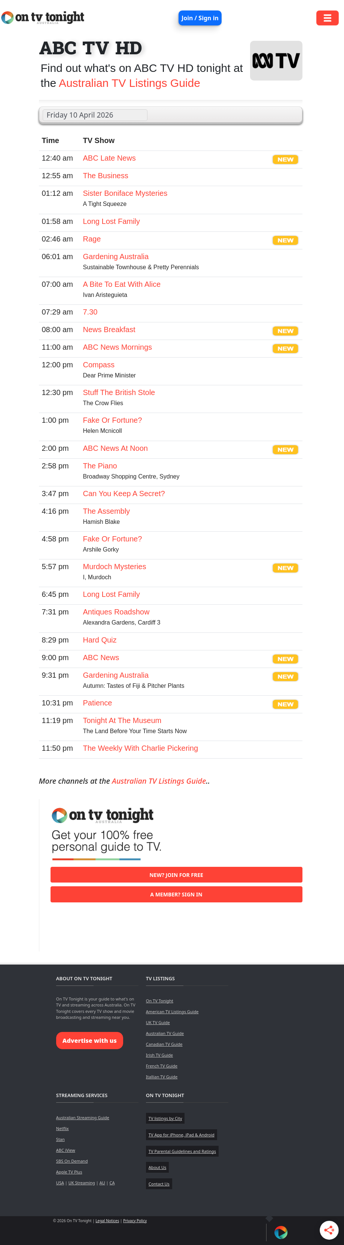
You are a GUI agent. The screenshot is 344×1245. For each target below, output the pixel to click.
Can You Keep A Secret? (124, 493)
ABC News (101, 657)
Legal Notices (107, 1220)
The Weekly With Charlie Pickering (140, 748)
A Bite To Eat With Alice (122, 284)
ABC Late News (109, 158)
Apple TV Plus (69, 1172)
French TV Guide (161, 1066)
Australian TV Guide (165, 1033)
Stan (60, 1139)
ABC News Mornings (117, 347)
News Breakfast (109, 329)
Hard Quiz (100, 640)
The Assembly (106, 511)
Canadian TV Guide (164, 1044)
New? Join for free (176, 874)
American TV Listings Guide (172, 1011)
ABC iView (65, 1150)
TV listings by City (165, 1118)
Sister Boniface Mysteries (125, 193)
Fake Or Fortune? (112, 420)
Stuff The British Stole (119, 392)
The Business (105, 175)
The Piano (100, 466)
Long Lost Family (111, 221)
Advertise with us (90, 1040)
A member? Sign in (176, 894)
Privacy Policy (135, 1220)
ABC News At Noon (115, 448)
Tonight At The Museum (122, 720)
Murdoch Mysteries (114, 566)
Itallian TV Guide (161, 1076)
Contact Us (159, 1184)
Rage (92, 239)
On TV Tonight (159, 1000)
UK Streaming (82, 1182)
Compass (99, 365)
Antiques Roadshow (116, 612)
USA (60, 1182)
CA (112, 1182)
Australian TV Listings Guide (129, 83)
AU (102, 1182)
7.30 (90, 312)
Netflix (62, 1128)
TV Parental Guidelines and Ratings (182, 1151)
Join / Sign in (200, 18)
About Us (157, 1167)
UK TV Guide (158, 1022)
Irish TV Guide (159, 1055)
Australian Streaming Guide (82, 1117)
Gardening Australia (116, 256)
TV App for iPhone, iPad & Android (181, 1135)
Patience (97, 703)
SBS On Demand (72, 1161)
